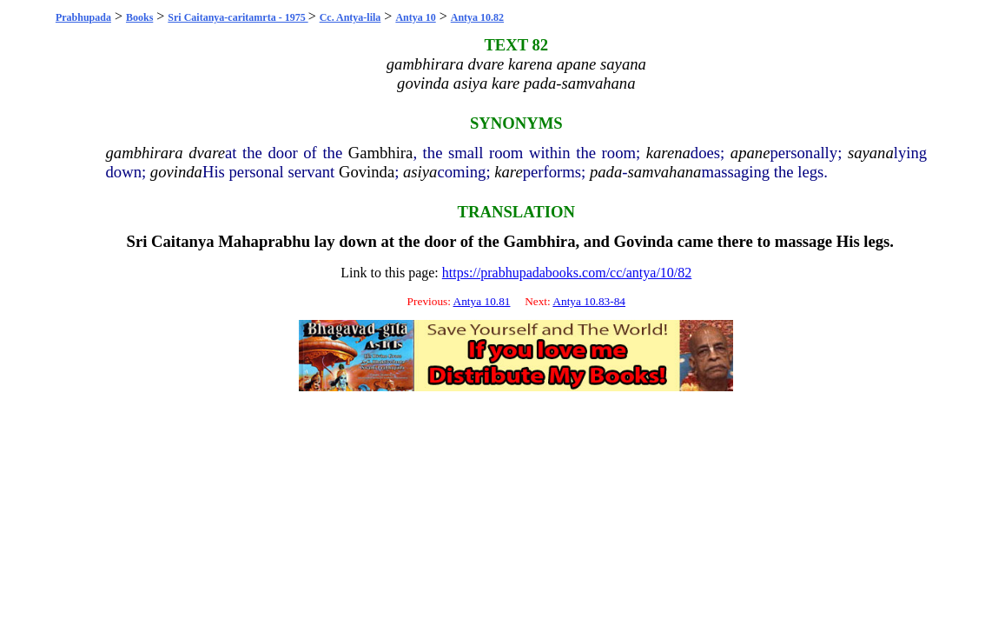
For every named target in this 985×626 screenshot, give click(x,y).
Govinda (366, 172)
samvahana (664, 172)
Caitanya (183, 241)
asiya (420, 172)
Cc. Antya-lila (350, 17)
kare (508, 172)
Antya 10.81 (482, 301)
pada (606, 172)
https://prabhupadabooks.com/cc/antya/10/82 (567, 272)
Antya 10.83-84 (588, 301)
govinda (176, 172)
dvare (206, 152)
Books (139, 17)
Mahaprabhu (264, 241)
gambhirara (144, 152)
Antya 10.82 (477, 17)
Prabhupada (83, 17)
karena (668, 152)
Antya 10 (415, 17)
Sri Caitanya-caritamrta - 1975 (237, 17)
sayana (871, 152)
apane (750, 152)
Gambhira (380, 152)
